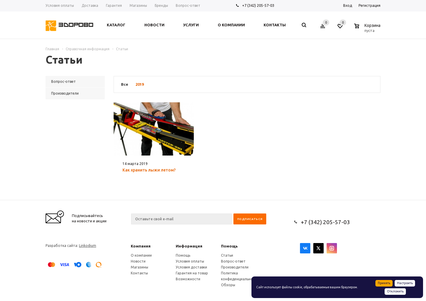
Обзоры (228, 285)
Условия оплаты (190, 261)
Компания (141, 246)
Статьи (227, 255)
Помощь (229, 246)
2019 (139, 84)
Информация (189, 246)
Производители (234, 267)
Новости (138, 261)
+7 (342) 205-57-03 (258, 5)
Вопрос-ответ (233, 261)
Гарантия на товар (192, 273)
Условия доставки (191, 267)
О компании (141, 255)
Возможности (188, 279)
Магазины (139, 267)
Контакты (139, 273)
